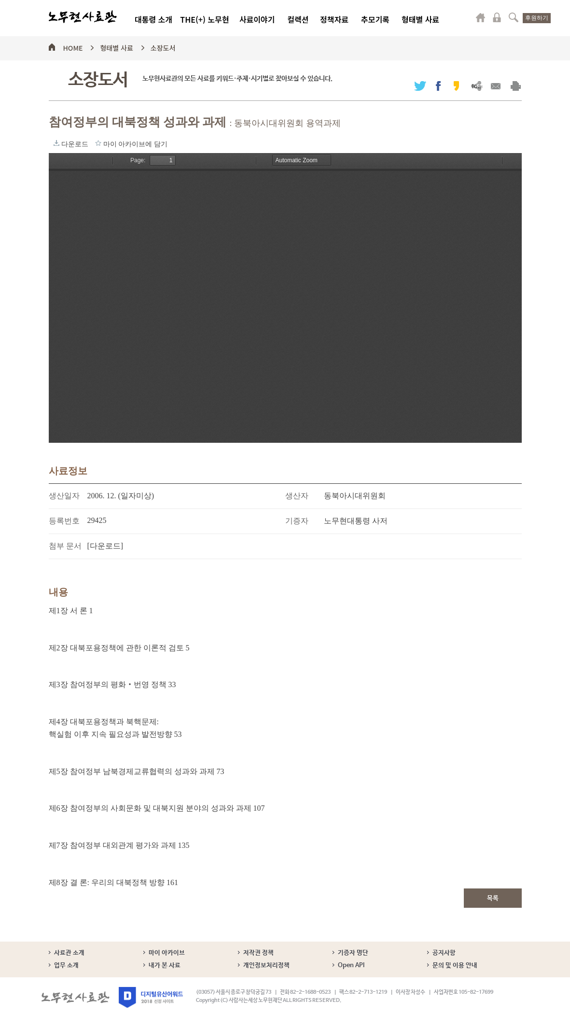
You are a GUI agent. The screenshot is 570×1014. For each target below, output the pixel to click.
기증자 (296, 521)
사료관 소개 (69, 953)
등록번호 (64, 521)
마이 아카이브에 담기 (98, 143)
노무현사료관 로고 (83, 17)
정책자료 (334, 19)
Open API (351, 965)
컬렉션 (297, 19)
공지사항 (444, 953)
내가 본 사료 (165, 965)
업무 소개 (66, 965)
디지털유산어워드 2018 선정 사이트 (151, 997)
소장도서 (163, 46)
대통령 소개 (153, 19)
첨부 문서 (65, 546)
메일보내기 (496, 85)
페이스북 (438, 85)
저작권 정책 (258, 953)
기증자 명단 (353, 953)
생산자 (296, 496)
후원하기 (536, 17)
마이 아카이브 (167, 953)
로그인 (497, 17)
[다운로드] (105, 546)
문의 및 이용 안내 (454, 965)
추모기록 (375, 19)
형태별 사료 (420, 19)
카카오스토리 (456, 85)
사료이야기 (257, 19)
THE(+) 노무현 (204, 19)
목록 (493, 898)
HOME (73, 46)
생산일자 (64, 496)
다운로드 (56, 143)
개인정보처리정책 (266, 965)
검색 (513, 17)
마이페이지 (481, 17)
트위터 (420, 85)
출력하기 (516, 85)
